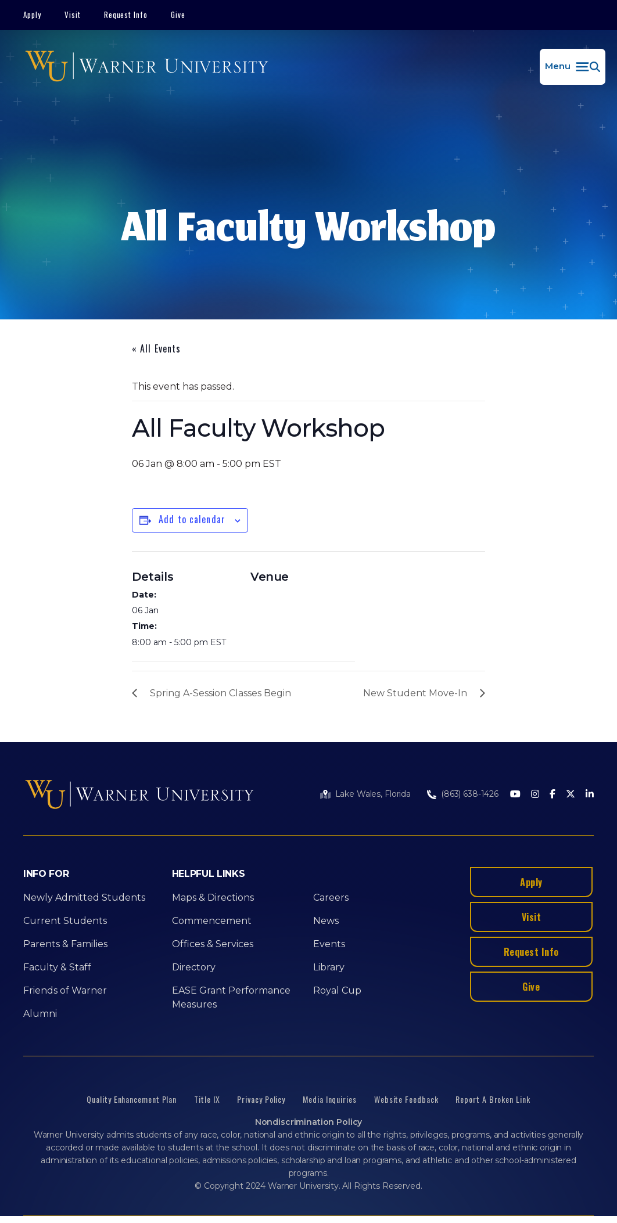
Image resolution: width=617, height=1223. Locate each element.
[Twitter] (570, 795)
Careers (331, 897)
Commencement (212, 920)
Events (329, 943)
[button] (572, 67)
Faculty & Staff (57, 967)
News (326, 920)
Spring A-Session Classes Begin (220, 693)
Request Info (126, 14)
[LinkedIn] (590, 795)
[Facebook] (552, 795)
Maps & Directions (213, 897)
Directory (194, 967)
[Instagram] (535, 795)
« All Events (156, 348)
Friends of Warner (65, 990)
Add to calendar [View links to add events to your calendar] (192, 519)
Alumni (40, 1013)
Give (178, 14)
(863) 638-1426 (469, 794)
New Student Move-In (415, 693)
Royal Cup (337, 990)
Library (329, 967)
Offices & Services (212, 943)
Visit (72, 14)
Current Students (65, 920)
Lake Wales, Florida (373, 794)
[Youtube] (515, 795)
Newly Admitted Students (84, 897)
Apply (32, 14)
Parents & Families (65, 943)
